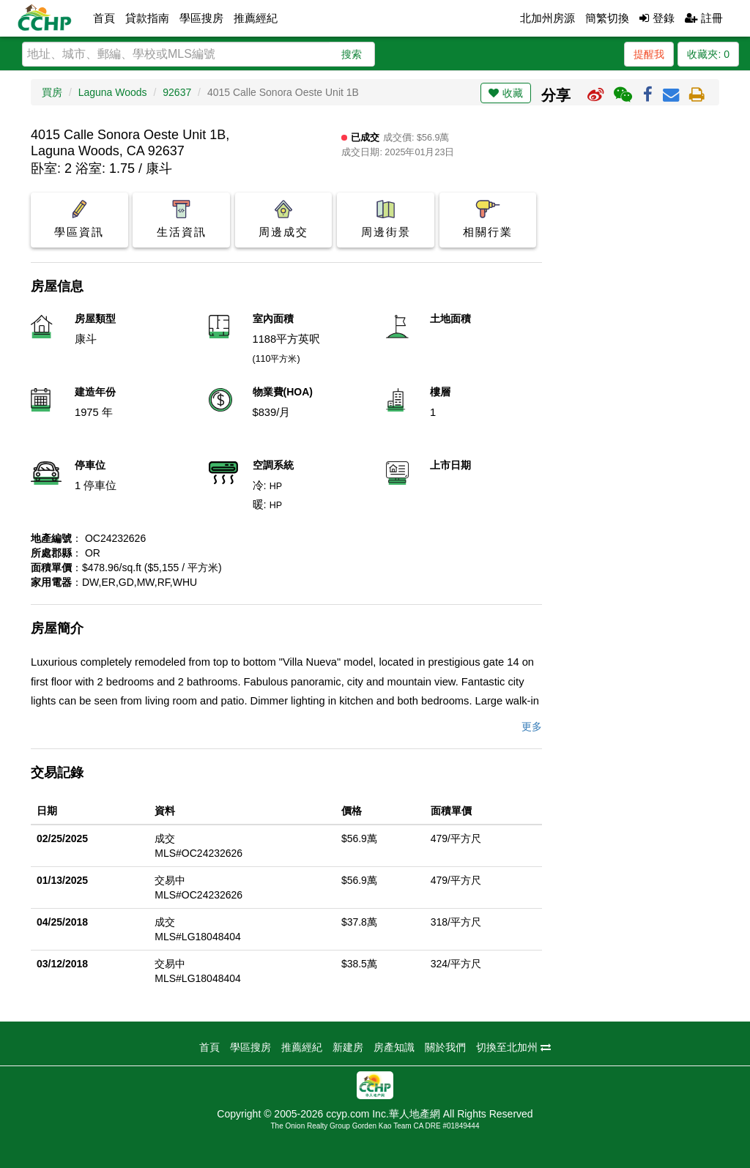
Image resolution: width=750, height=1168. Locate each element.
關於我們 (445, 1047)
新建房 (348, 1047)
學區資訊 (79, 219)
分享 (556, 95)
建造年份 (95, 392)
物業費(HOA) (283, 392)
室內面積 (273, 318)
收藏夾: (708, 54)
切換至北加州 (513, 1047)
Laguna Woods (112, 92)
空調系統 (273, 465)
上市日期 (450, 465)
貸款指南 (147, 18)
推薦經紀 (256, 18)
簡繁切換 (607, 18)
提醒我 (649, 54)
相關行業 (488, 219)
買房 (52, 92)
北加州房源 (547, 18)
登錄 (656, 18)
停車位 (90, 465)
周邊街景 (385, 219)
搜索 (351, 54)
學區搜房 (201, 18)
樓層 (440, 392)
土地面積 (450, 318)
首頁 (104, 18)
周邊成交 (284, 219)
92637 (177, 92)
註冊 (704, 18)
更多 (531, 726)
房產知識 (394, 1047)
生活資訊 (181, 219)
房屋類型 (95, 318)
